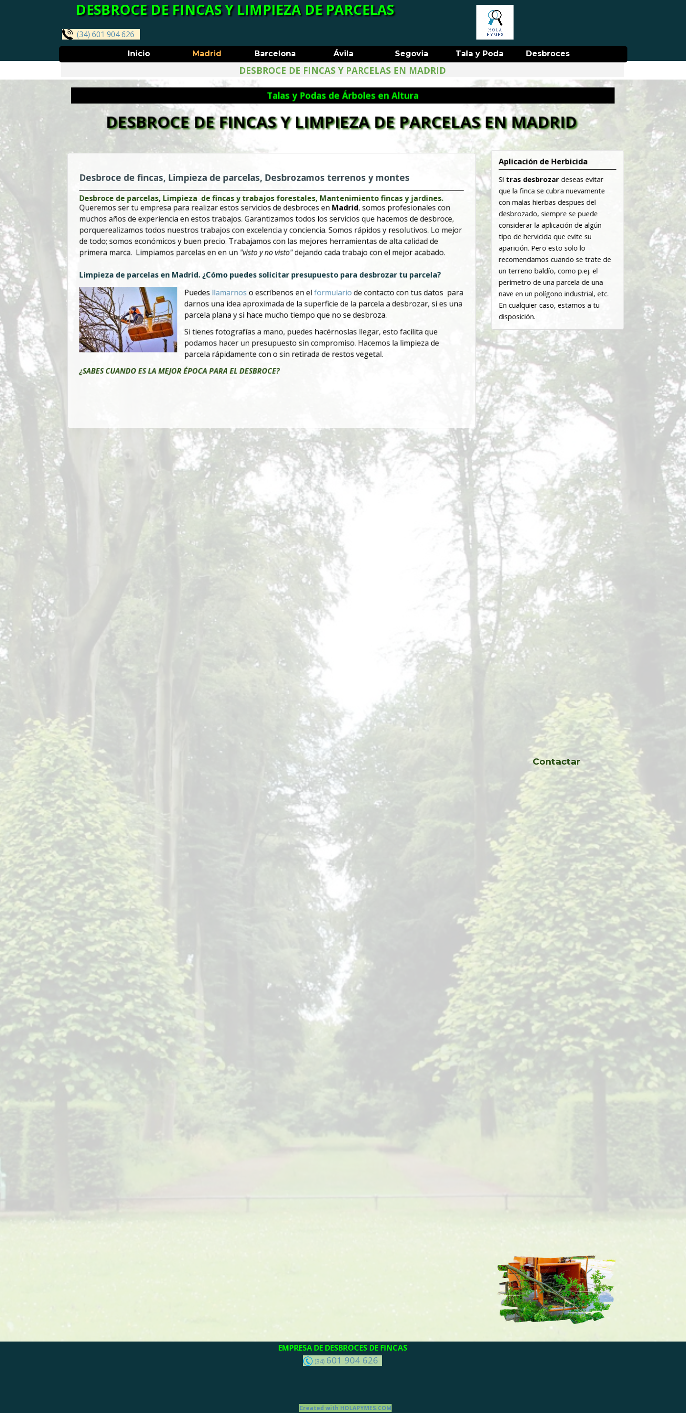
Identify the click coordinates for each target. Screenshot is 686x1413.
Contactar (556, 761)
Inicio (139, 53)
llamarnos (235, 292)
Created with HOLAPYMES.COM (345, 1408)
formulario (327, 292)
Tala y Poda (479, 53)
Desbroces (548, 53)
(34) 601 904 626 (98, 34)
